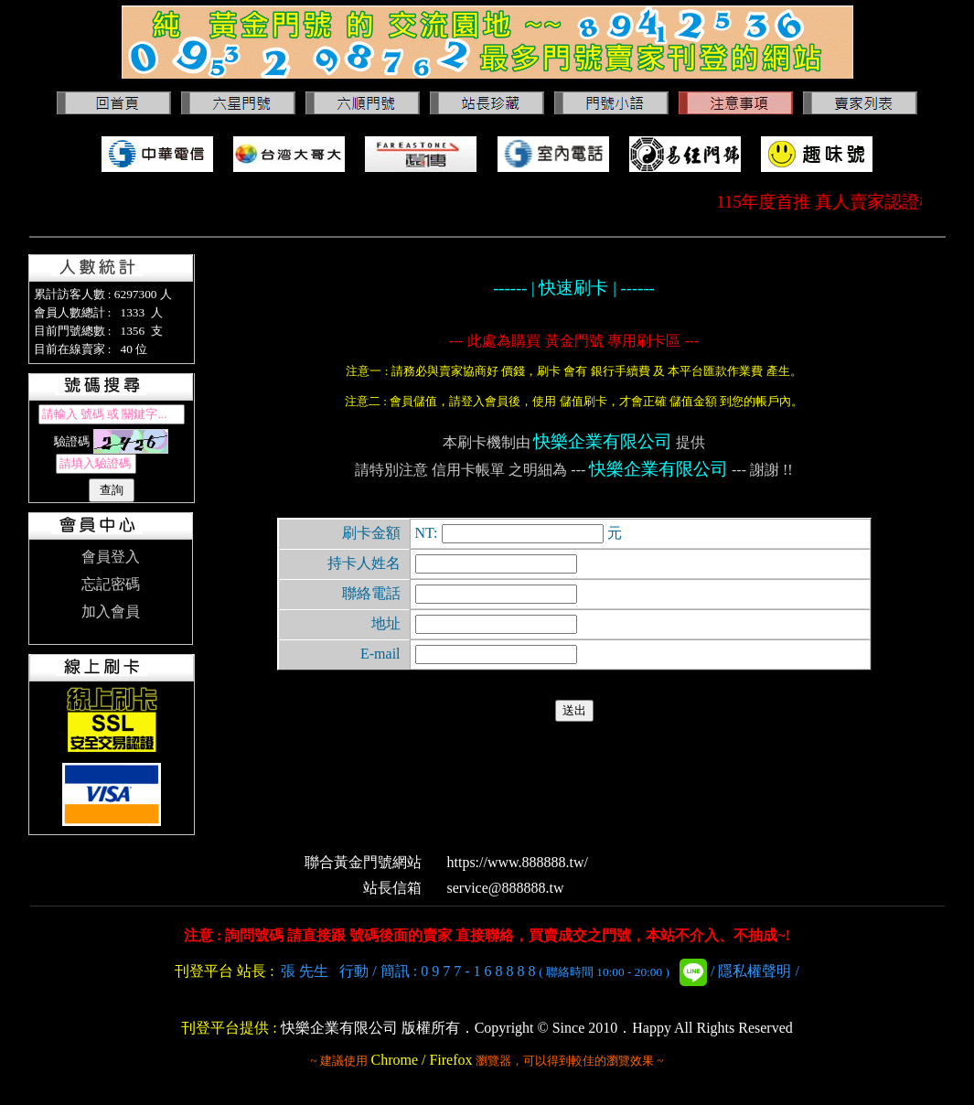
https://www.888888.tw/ (518, 862)
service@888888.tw (505, 888)
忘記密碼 (110, 584)
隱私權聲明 (754, 971)
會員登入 (110, 556)
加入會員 (110, 611)
